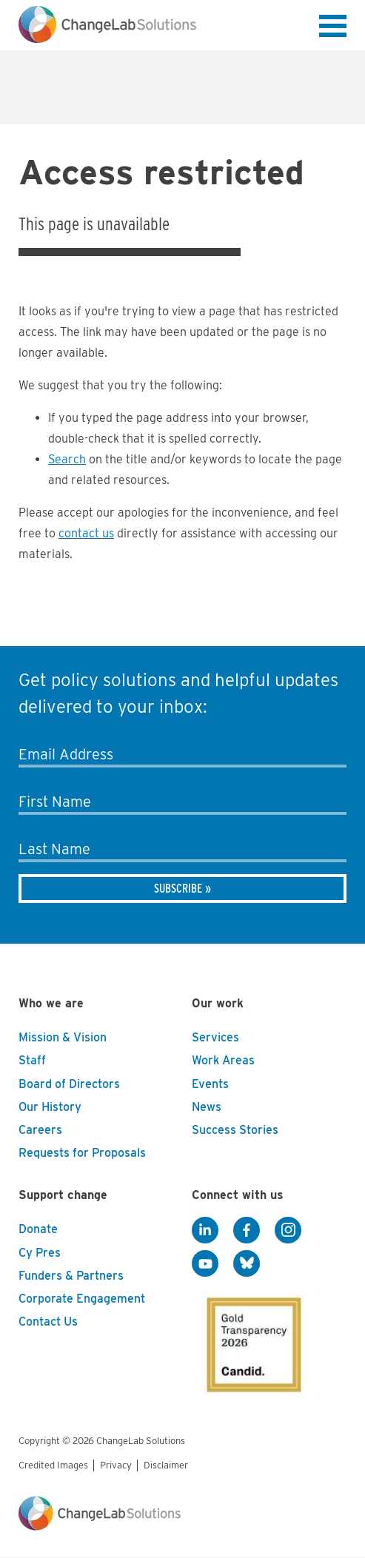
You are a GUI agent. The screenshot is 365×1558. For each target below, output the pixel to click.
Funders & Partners (71, 1276)
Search (67, 459)
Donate (38, 1229)
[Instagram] (288, 1230)
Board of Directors (69, 1084)
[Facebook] (246, 1230)
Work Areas (223, 1060)
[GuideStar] (251, 1340)
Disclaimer (166, 1465)
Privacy (116, 1465)
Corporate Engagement (82, 1299)
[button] (332, 29)
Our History (50, 1107)
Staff (32, 1060)
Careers (40, 1130)
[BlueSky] (246, 1263)
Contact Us (48, 1321)
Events (210, 1084)
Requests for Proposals (82, 1153)
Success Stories (235, 1130)
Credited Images (53, 1465)
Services (215, 1037)
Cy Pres (40, 1253)
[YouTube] (205, 1263)
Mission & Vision (63, 1037)
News (206, 1107)
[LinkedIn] (205, 1230)
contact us (86, 533)
